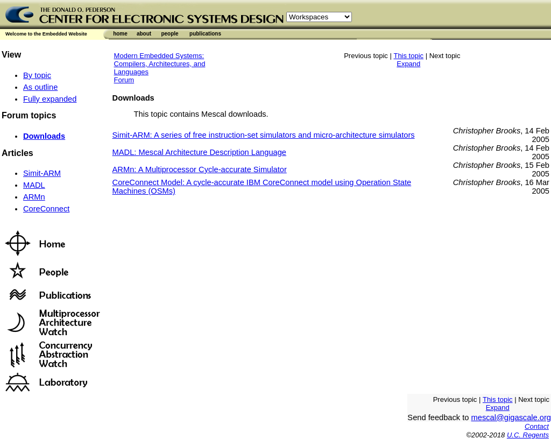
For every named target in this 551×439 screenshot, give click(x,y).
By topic (37, 75)
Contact (537, 426)
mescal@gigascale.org (511, 417)
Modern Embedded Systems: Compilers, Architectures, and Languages (160, 64)
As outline (40, 87)
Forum (124, 80)
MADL (34, 185)
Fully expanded (49, 99)
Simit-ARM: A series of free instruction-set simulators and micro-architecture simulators (263, 135)
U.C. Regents (528, 435)
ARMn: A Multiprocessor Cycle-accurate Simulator (199, 169)
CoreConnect (46, 208)
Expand (408, 64)
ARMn (34, 197)
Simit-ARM (42, 173)
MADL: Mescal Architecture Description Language (199, 152)
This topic (408, 56)
